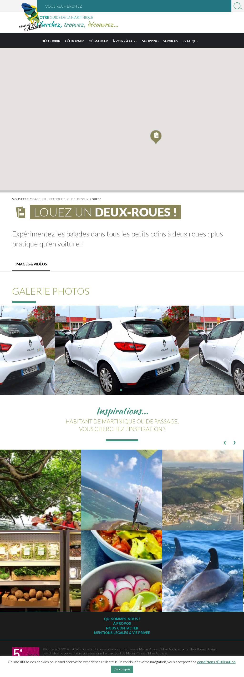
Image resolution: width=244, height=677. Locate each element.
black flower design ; (203, 649)
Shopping (150, 41)
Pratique (190, 41)
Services (170, 41)
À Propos (122, 623)
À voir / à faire (125, 41)
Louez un (83, 199)
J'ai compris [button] (122, 669)
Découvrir (51, 41)
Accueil (40, 199)
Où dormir (74, 41)
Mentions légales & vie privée (122, 633)
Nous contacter (122, 628)
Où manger (98, 41)
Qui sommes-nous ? (122, 619)
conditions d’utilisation (216, 662)
